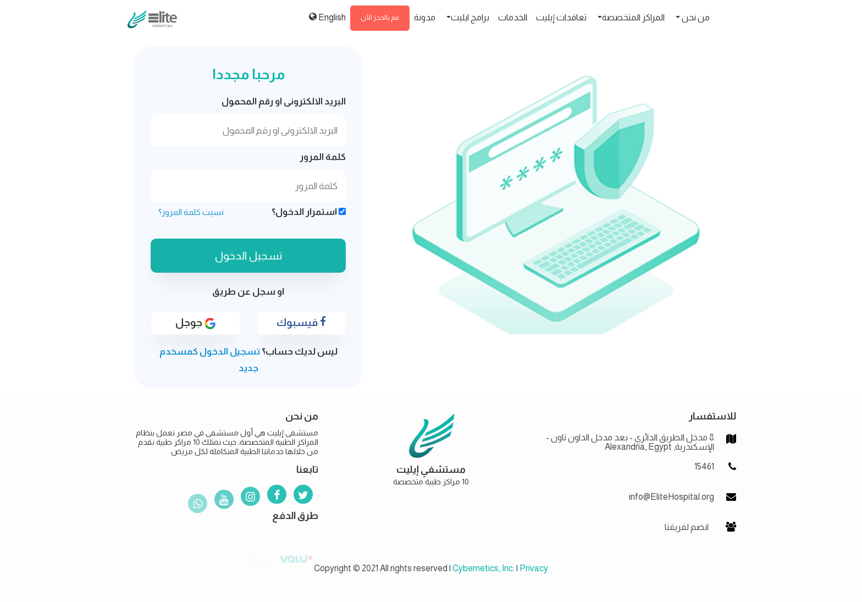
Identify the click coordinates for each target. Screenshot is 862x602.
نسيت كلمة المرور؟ (191, 212)
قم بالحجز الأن (380, 17)
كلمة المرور (323, 157)
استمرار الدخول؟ (309, 212)
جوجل (195, 323)
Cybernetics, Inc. (483, 568)
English (327, 17)
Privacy (534, 568)
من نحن (695, 17)
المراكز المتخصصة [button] (633, 17)
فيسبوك (301, 322)
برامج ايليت (470, 17)
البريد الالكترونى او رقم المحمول (284, 101)
